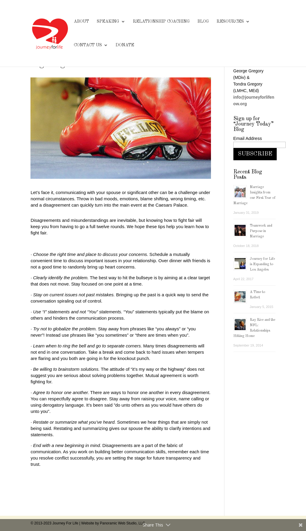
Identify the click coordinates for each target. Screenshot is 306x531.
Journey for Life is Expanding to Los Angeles (262, 264)
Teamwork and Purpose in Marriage (261, 231)
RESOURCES (230, 21)
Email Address (247, 138)
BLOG (203, 21)
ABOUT (81, 21)
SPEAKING (108, 21)
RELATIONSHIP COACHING (161, 21)
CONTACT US (88, 45)
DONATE (125, 45)
